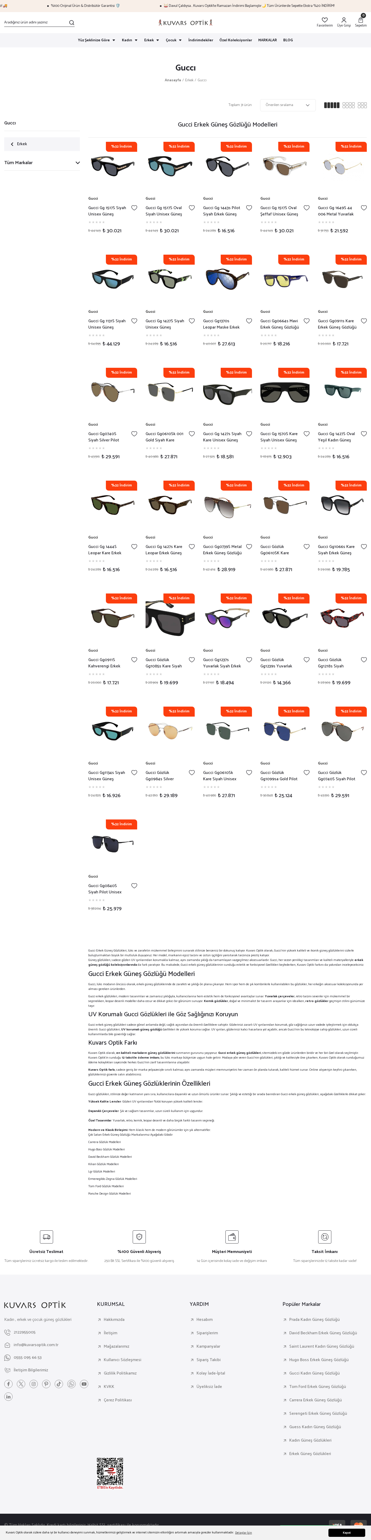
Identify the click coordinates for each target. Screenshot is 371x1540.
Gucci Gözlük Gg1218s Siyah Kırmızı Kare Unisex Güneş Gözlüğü (336, 663)
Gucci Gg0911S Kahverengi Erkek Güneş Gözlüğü (104, 663)
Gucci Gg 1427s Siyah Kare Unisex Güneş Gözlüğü (222, 437)
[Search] (39, 22)
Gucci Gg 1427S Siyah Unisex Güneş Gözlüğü (165, 324)
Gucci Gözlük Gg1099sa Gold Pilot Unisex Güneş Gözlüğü (278, 776)
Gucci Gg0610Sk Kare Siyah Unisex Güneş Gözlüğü (219, 776)
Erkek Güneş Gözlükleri (310, 1454)
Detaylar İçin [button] (243, 1532)
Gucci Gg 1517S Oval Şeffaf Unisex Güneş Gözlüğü (279, 211)
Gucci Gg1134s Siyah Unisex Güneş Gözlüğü (106, 776)
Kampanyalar (208, 1346)
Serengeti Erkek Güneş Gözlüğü (318, 1414)
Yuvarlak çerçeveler (280, 996)
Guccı (202, 80)
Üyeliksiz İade (209, 1387)
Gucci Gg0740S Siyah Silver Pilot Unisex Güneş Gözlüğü (103, 437)
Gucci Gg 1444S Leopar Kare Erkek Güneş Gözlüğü (104, 550)
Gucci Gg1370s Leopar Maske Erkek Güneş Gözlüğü (221, 324)
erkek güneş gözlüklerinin (206, 964)
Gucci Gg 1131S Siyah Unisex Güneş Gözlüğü (107, 324)
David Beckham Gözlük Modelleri (110, 1156)
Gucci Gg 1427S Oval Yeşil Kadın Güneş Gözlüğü (336, 437)
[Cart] (361, 22)
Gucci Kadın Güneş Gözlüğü (314, 1373)
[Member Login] (344, 22)
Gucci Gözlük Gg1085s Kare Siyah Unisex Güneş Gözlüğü (164, 663)
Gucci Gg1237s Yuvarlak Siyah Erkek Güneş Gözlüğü (222, 663)
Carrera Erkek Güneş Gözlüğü (315, 1400)
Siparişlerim (207, 1333)
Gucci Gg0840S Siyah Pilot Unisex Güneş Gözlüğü (105, 889)
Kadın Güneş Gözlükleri (310, 1440)
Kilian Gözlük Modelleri (103, 1164)
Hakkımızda (114, 1320)
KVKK (109, 1387)
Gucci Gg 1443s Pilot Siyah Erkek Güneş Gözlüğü (221, 211)
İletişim (110, 1333)
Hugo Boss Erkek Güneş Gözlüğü (319, 1360)
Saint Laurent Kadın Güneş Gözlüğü (321, 1346)
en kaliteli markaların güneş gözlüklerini (145, 1052)
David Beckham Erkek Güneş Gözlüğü (323, 1333)
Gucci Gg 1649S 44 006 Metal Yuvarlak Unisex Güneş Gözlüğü (336, 211)
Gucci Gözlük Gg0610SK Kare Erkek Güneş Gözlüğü (279, 550)
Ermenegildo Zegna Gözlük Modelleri (112, 1178)
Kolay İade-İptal (211, 1373)
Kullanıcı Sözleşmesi (122, 1360)
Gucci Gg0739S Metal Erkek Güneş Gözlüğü (222, 550)
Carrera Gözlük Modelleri (104, 1142)
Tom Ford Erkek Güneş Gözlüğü (317, 1387)
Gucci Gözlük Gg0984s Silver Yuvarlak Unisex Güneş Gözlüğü (160, 776)
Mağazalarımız (116, 1346)
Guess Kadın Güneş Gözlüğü (315, 1427)
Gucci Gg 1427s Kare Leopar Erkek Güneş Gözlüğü (164, 550)
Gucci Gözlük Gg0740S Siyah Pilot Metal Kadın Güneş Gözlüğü (336, 776)
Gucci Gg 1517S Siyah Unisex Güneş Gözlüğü (107, 211)
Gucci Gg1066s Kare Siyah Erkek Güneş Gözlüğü (336, 550)
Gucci (93, 199)
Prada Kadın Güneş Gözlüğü (314, 1320)
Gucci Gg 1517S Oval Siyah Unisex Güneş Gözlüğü (164, 211)
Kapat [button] (347, 1533)
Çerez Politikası (118, 1400)
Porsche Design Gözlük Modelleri (109, 1193)
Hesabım (205, 1320)
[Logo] (185, 22)
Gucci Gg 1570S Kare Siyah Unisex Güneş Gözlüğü (279, 437)
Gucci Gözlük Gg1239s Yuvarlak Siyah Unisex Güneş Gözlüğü (278, 663)
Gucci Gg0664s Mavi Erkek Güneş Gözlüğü (279, 324)
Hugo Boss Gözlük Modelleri (106, 1149)
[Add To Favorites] (134, 208)
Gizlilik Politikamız (120, 1373)
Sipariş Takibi (209, 1360)
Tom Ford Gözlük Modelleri (106, 1186)
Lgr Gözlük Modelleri (101, 1171)
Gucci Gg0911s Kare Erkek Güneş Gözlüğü (337, 324)
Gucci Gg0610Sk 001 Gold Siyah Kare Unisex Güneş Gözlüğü (164, 437)
